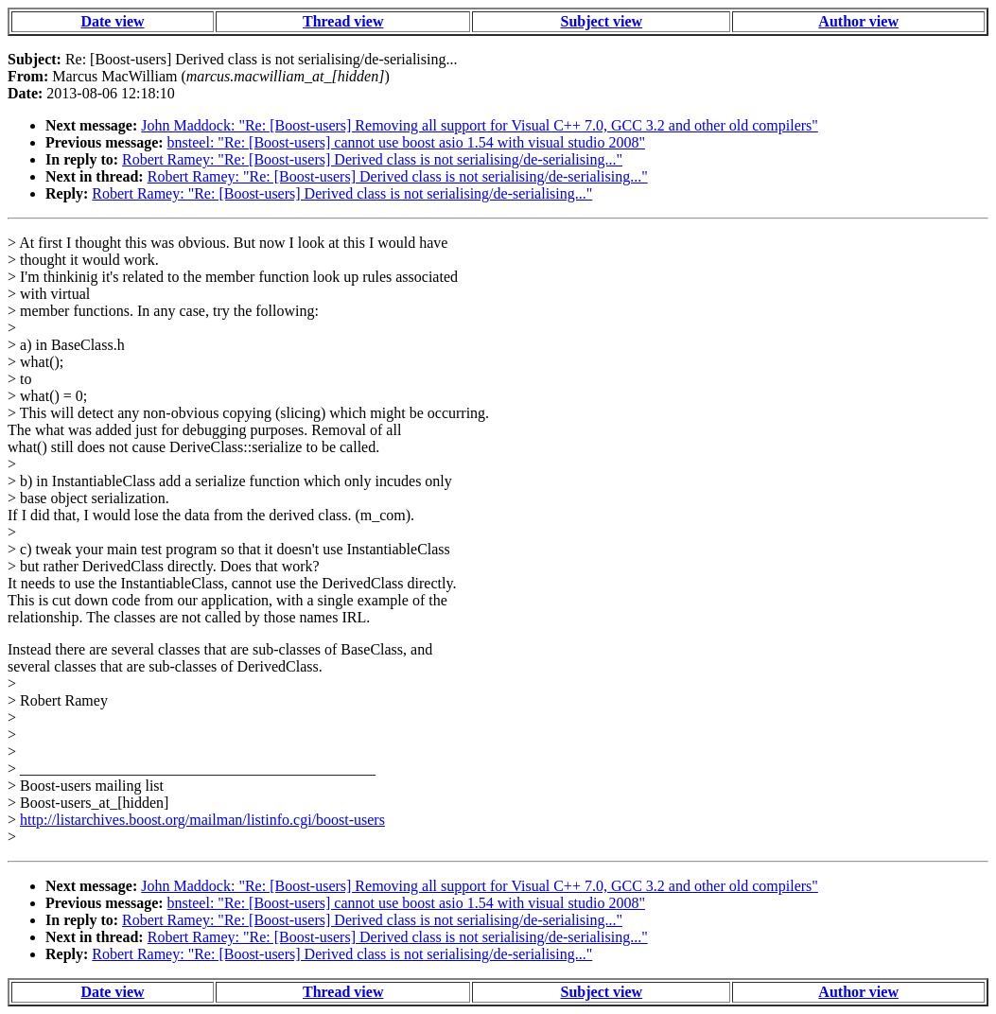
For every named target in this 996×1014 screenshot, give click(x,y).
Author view (858, 21)
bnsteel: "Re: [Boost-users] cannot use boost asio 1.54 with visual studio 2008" (406, 142)
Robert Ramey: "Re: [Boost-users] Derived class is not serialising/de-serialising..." (372, 159)
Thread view (343, 21)
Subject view (602, 21)
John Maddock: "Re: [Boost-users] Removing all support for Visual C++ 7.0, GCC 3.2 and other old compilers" (479, 125)
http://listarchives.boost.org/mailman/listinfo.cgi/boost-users (202, 820)
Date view (112, 21)
